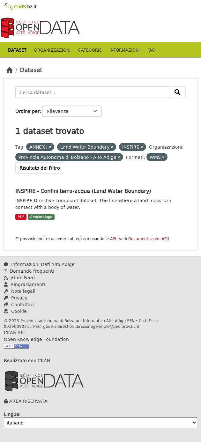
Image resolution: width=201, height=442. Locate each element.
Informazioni (124, 50)
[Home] (9, 70)
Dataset (17, 50)
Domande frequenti (29, 271)
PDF (21, 216)
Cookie (15, 311)
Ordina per (27, 111)
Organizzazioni (52, 50)
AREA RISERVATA (28, 401)
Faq (151, 50)
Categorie (90, 50)
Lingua (11, 414)
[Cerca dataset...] (92, 92)
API (113, 239)
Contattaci (19, 304)
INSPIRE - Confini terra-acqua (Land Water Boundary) (83, 191)
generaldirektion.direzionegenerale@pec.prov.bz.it (91, 326)
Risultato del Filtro (39, 168)
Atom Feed (19, 277)
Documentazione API (148, 239)
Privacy (15, 297)
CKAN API (14, 332)
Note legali (19, 291)
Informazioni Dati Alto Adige (39, 264)
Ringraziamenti (24, 284)
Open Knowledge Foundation (36, 339)
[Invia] (177, 92)
